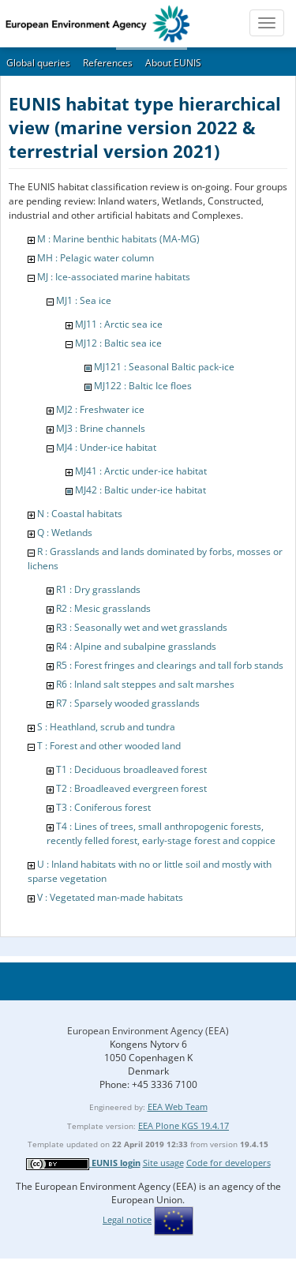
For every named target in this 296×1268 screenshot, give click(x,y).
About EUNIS (173, 62)
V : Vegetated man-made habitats (110, 897)
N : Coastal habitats (79, 513)
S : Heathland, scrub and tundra (106, 726)
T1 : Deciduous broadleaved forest (131, 769)
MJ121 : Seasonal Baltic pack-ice (164, 366)
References (108, 62)
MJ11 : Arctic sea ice (119, 324)
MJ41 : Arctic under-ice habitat (141, 471)
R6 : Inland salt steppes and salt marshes (145, 684)
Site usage (163, 1163)
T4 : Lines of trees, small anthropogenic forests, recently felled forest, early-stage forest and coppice (161, 833)
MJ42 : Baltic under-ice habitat (140, 490)
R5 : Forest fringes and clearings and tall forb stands (169, 665)
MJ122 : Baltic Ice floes (143, 385)
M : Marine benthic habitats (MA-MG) (118, 239)
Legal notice (127, 1219)
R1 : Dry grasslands (98, 589)
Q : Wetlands (64, 532)
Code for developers (228, 1163)
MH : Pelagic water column (95, 257)
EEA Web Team (178, 1106)
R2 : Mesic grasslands (103, 608)
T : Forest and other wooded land (109, 745)
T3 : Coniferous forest (103, 807)
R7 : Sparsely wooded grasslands (128, 703)
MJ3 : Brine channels (100, 428)
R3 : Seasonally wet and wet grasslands (141, 627)
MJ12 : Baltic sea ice (118, 343)
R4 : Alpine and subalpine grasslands (136, 646)
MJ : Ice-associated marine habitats (113, 276)
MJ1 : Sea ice (83, 300)
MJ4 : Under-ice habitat (106, 447)
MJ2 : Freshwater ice (100, 409)
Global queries (38, 62)
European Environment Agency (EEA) (148, 1030)
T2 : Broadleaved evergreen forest (131, 788)
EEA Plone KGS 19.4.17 (183, 1125)
